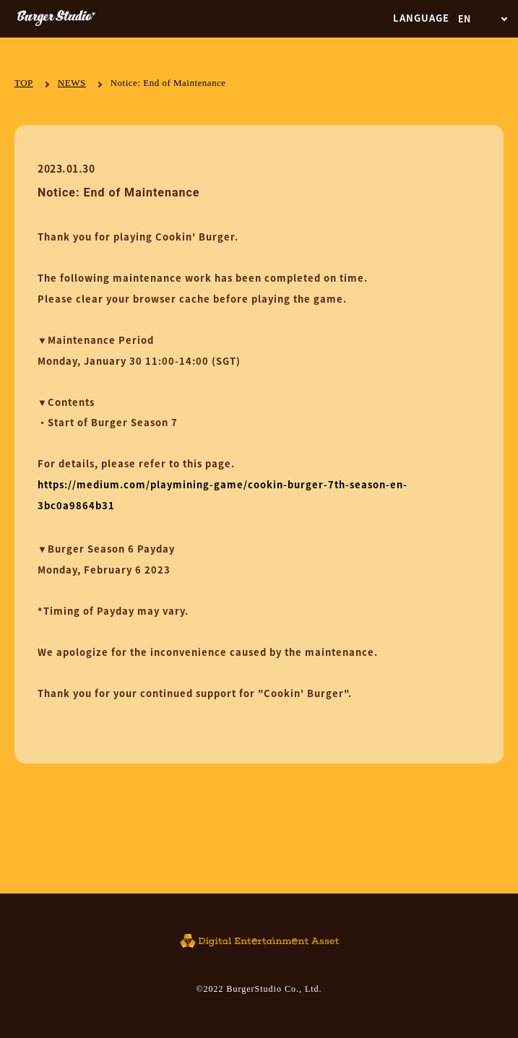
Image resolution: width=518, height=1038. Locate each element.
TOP (23, 82)
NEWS (72, 82)
